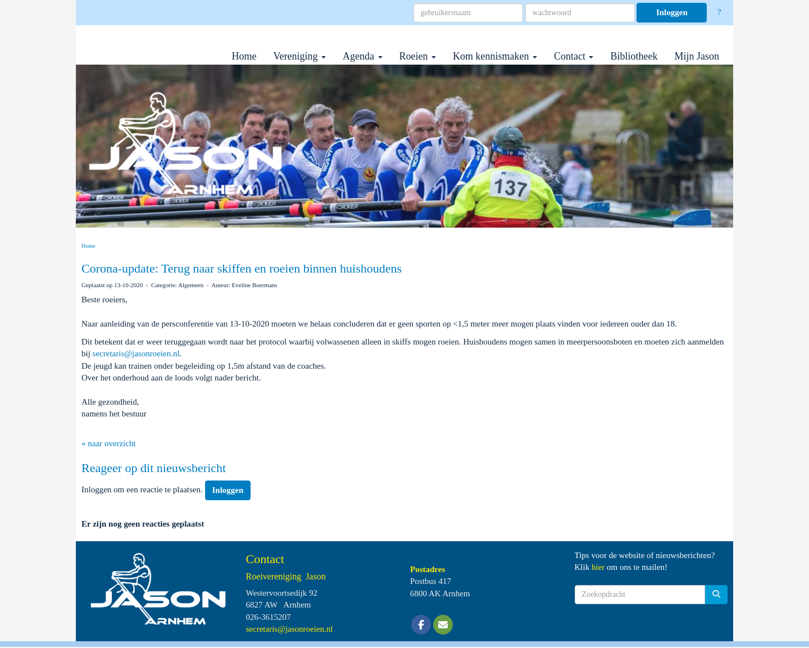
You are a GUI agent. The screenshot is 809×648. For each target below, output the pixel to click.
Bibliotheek (633, 56)
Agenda (362, 56)
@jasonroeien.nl (136, 353)
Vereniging (300, 56)
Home (244, 56)
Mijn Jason (696, 56)
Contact (574, 56)
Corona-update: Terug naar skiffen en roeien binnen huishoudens (241, 268)
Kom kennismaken (495, 56)
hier (598, 567)
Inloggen (672, 12)
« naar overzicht (108, 443)
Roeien (418, 56)
